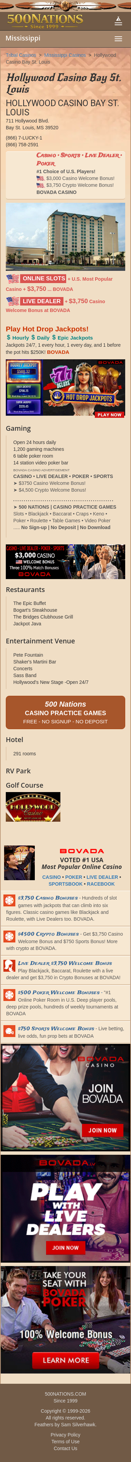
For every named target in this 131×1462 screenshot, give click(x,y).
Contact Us (65, 1448)
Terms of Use (65, 1441)
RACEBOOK (101, 884)
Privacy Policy (65, 1435)
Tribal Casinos (21, 55)
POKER (73, 877)
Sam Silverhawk (78, 1424)
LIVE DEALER (102, 877)
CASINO (51, 877)
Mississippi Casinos (65, 55)
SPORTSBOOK (66, 884)
